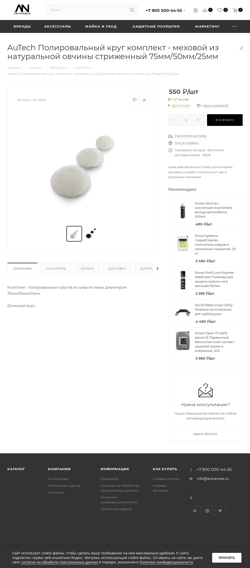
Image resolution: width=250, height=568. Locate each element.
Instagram (207, 511)
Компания (59, 469)
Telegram (220, 511)
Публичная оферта (116, 509)
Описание (22, 268)
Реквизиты (110, 479)
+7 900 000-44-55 (164, 10)
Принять (227, 557)
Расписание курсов (64, 485)
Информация (115, 469)
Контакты (55, 492)
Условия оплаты (166, 479)
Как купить (56, 268)
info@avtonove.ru (213, 478)
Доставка (117, 268)
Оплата (87, 268)
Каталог (16, 469)
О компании (58, 479)
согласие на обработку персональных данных (59, 562)
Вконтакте (195, 511)
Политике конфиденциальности (166, 562)
